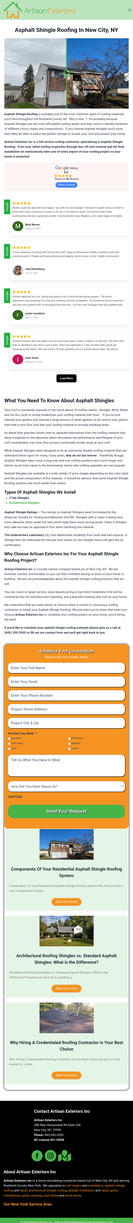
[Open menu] (129, 10)
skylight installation (81, 1186)
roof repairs (73, 1181)
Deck (13, 748)
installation (95, 1181)
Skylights (75, 743)
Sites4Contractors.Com (100, 1218)
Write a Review (66, 184)
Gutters (75, 748)
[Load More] (66, 382)
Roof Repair (77, 738)
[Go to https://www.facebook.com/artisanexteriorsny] (37, 1152)
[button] (66, 898)
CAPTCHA (15, 797)
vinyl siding (50, 1191)
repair (23, 1186)
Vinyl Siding (17, 743)
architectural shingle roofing (48, 1186)
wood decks (73, 1191)
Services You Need (22, 733)
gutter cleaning (32, 1191)
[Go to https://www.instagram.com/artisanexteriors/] (50, 1152)
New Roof (16, 738)
